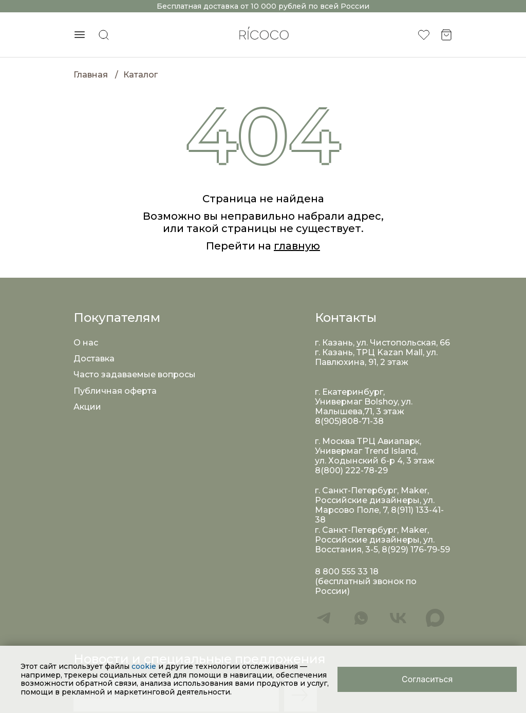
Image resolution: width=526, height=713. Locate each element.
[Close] (427, 679)
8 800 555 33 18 (347, 571)
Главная (90, 75)
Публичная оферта (115, 391)
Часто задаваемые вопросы (134, 374)
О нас (85, 343)
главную (297, 246)
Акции (87, 407)
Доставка (94, 358)
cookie (145, 666)
